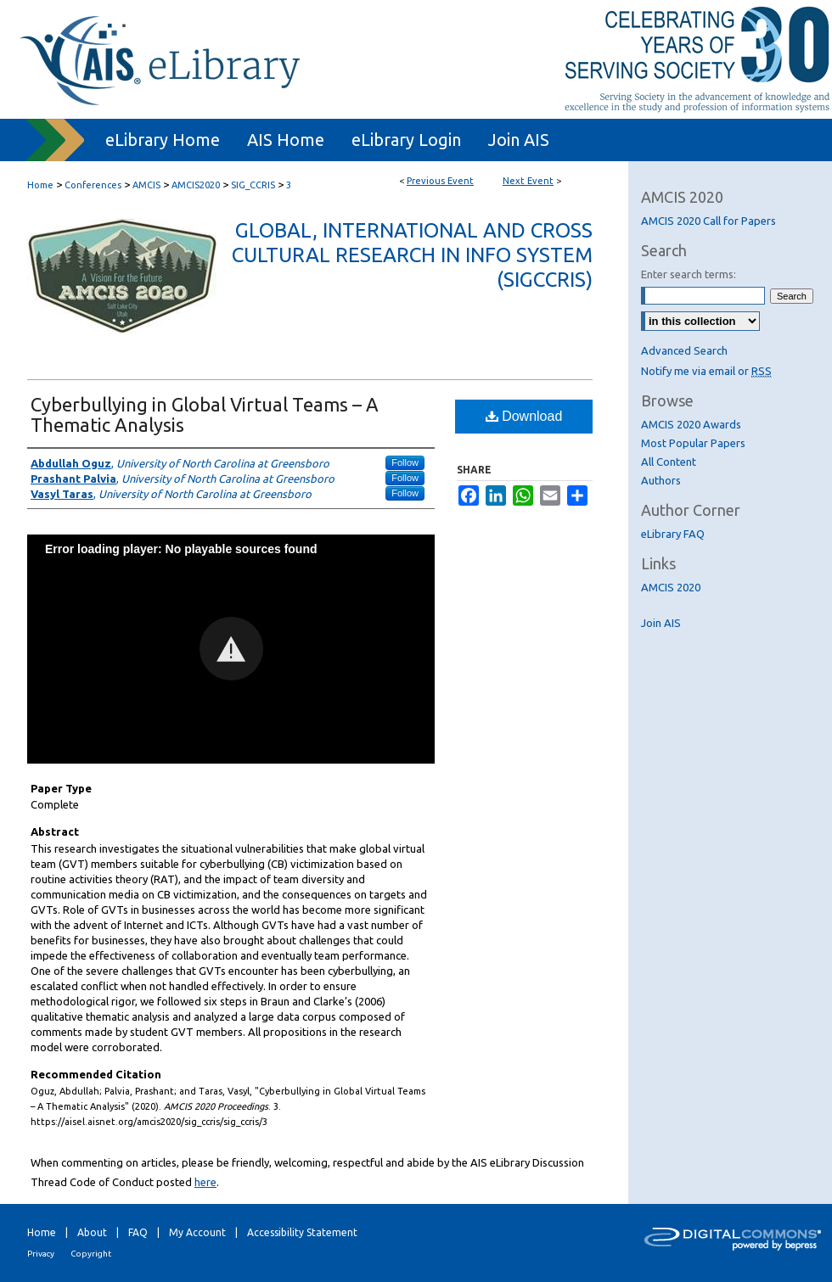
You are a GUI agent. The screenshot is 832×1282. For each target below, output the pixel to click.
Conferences (94, 185)
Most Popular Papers (693, 443)
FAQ (138, 1232)
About (92, 1232)
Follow (405, 462)
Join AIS (661, 623)
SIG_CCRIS (254, 185)
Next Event (528, 181)
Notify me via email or (706, 371)
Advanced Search (684, 350)
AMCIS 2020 (670, 587)
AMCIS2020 (196, 185)
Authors (661, 480)
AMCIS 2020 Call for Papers (708, 221)
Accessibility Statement (302, 1232)
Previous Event (440, 181)
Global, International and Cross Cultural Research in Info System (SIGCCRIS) (412, 255)
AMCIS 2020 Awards (691, 424)
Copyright (90, 1253)
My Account (197, 1232)
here (205, 1182)
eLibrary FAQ (673, 534)
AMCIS (147, 185)
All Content (668, 461)
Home (40, 185)
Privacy (40, 1253)
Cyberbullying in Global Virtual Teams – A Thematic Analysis (205, 414)
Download (524, 416)
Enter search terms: (688, 274)
